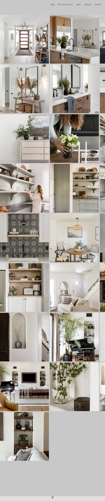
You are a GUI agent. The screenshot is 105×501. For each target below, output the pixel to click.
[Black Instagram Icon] (52, 497)
